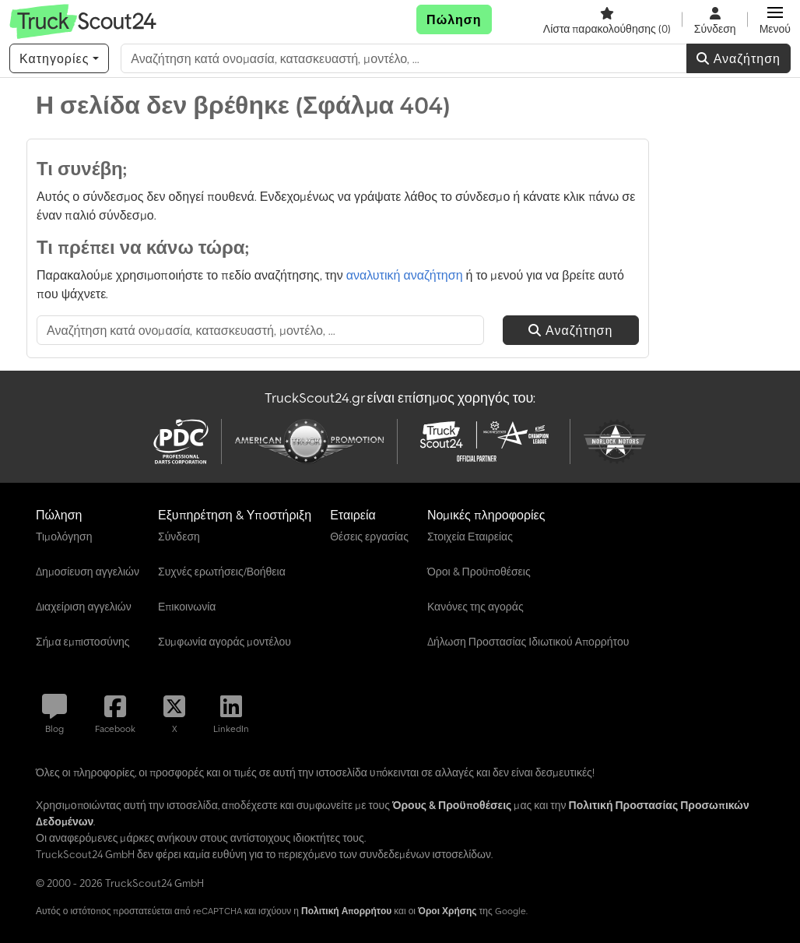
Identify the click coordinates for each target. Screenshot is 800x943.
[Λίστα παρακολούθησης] (607, 19)
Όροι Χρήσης (447, 911)
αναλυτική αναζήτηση (404, 275)
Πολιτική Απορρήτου (346, 911)
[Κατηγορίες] (59, 58)
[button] (775, 19)
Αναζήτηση (738, 58)
